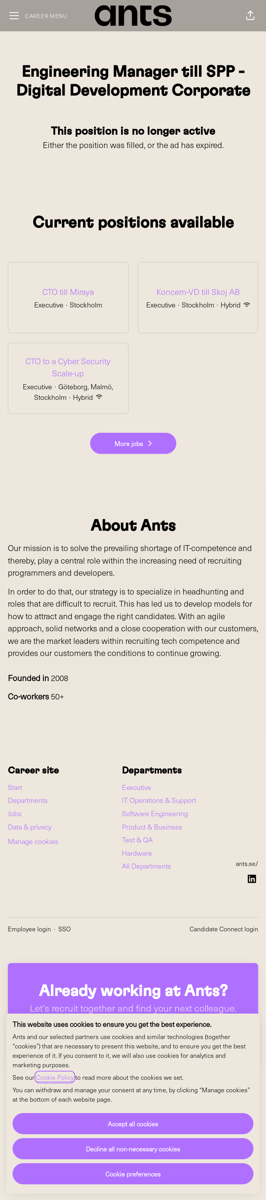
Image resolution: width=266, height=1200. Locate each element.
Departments (28, 800)
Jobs (15, 813)
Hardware (137, 853)
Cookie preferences (133, 1173)
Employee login (29, 928)
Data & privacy (29, 826)
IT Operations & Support (159, 800)
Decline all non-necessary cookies (133, 1148)
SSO (64, 928)
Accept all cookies (133, 1123)
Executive (136, 787)
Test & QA (137, 839)
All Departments (146, 865)
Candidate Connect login (224, 928)
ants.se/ (247, 863)
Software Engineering (155, 813)
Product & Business (152, 826)
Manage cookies (33, 841)
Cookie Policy (55, 1077)
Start (15, 787)
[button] (250, 16)
